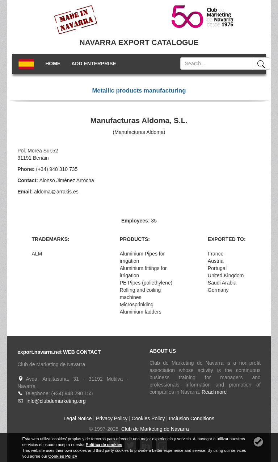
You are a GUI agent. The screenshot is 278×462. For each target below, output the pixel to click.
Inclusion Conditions (191, 418)
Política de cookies (104, 444)
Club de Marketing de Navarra (154, 429)
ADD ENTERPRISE (93, 63)
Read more (214, 392)
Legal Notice (78, 418)
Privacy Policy (111, 418)
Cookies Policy (148, 418)
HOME (52, 63)
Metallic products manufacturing (139, 90)
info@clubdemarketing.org (56, 401)
